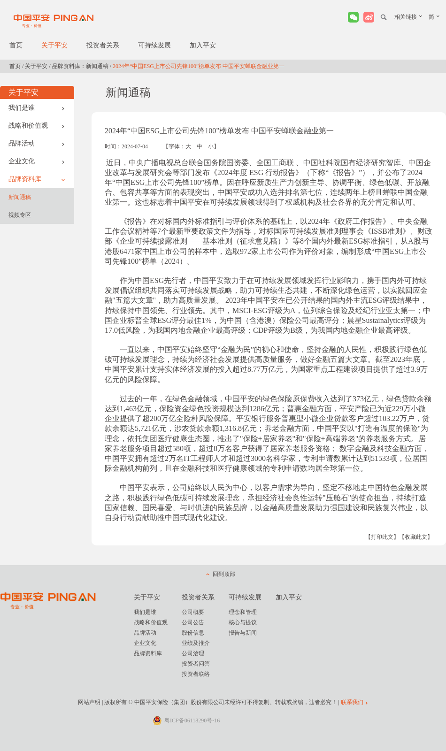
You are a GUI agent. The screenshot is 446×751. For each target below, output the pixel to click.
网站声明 (89, 702)
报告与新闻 (243, 632)
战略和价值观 (36, 125)
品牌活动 (36, 143)
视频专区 (19, 215)
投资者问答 (196, 663)
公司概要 (193, 612)
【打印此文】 (382, 537)
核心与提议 (243, 622)
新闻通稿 (19, 197)
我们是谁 (36, 107)
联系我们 (352, 702)
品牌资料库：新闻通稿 (80, 66)
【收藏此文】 (416, 537)
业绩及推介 (196, 643)
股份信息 (193, 632)
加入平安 (203, 45)
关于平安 (54, 45)
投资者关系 (102, 45)
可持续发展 (154, 45)
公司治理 (193, 653)
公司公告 (193, 622)
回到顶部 (224, 574)
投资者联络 (196, 674)
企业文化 (36, 161)
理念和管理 (243, 612)
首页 (16, 45)
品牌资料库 (36, 179)
